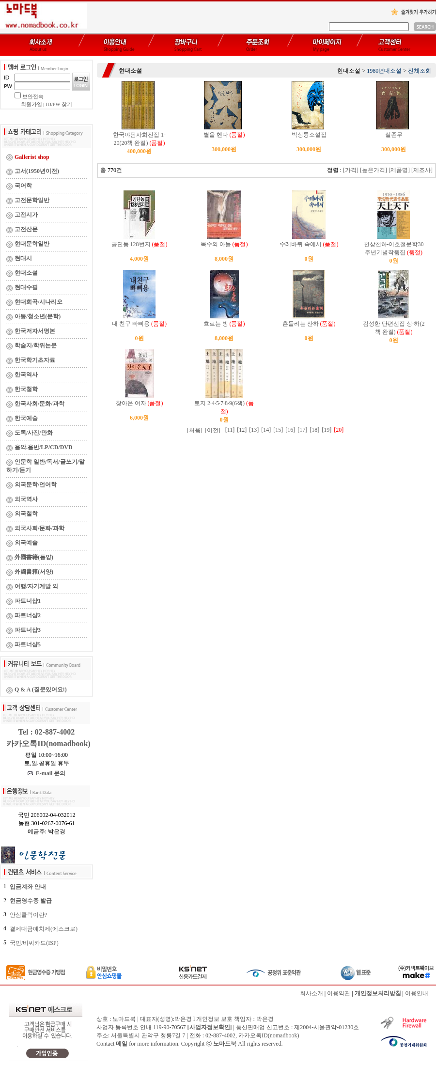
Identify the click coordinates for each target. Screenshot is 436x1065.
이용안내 (416, 993)
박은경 (265, 1019)
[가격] (350, 170)
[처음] (194, 430)
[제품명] (399, 170)
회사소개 (311, 993)
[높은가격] (373, 170)
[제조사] (422, 170)
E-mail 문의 (47, 773)
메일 (121, 1043)
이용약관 (338, 993)
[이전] (212, 430)
